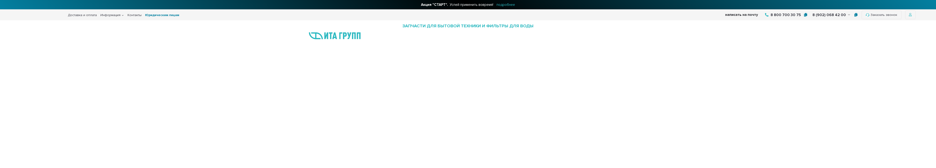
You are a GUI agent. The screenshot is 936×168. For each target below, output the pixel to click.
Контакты (135, 15)
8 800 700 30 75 (783, 15)
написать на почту (741, 14)
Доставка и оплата (82, 15)
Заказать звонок (881, 15)
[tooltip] (805, 15)
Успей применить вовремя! (468, 5)
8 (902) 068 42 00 (831, 15)
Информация (110, 15)
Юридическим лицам (162, 15)
